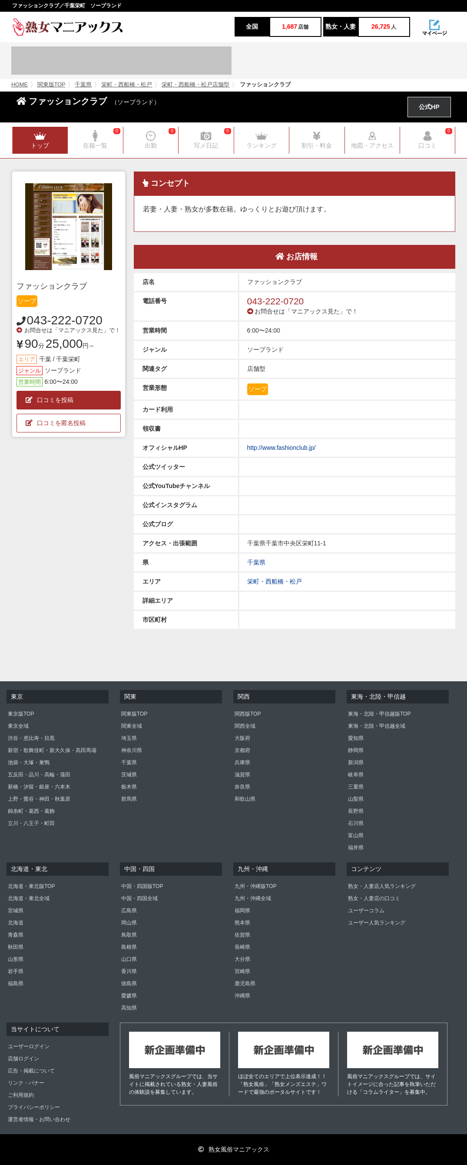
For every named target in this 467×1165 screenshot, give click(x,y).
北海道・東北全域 (29, 898)
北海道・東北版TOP (31, 886)
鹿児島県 (245, 983)
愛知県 (356, 738)
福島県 (15, 983)
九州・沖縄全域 (253, 898)
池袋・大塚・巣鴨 (29, 762)
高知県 (129, 1008)
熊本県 (242, 923)
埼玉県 (129, 738)
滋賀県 (242, 775)
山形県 (15, 959)
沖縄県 (242, 996)
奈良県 (242, 787)
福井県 (356, 848)
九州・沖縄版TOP (255, 886)
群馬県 (129, 799)
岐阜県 (356, 775)
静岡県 (356, 750)
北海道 (15, 923)
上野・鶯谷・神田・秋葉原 (39, 799)
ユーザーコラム (366, 911)
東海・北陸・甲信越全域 (376, 726)
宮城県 (15, 911)
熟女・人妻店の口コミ (374, 898)
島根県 (129, 947)
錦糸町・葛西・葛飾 (31, 811)
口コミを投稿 (49, 399)
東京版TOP (21, 714)
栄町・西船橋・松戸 (126, 85)
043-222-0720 (65, 320)
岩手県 (15, 971)
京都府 (242, 750)
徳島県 (129, 983)
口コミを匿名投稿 (56, 422)
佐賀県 (242, 935)
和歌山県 (245, 799)
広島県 (129, 911)
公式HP (429, 106)
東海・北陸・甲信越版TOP (379, 714)
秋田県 (15, 947)
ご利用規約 (21, 1095)
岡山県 (129, 923)
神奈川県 (131, 750)
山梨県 (356, 799)
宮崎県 (242, 971)
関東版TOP (51, 85)
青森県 (15, 935)
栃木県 (129, 787)
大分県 (242, 959)
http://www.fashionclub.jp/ (281, 447)
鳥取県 (129, 935)
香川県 (129, 971)
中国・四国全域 (139, 898)
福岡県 (242, 911)
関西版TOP (248, 714)
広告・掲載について (31, 1071)
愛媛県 (129, 996)
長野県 (356, 811)
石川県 (356, 823)
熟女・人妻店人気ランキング (382, 886)
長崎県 (242, 947)
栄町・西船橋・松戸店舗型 (195, 85)
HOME (19, 85)
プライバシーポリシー (34, 1107)
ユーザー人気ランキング (376, 923)
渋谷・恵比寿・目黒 (31, 738)
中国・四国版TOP (142, 886)
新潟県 (356, 762)
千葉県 (83, 85)
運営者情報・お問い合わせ (39, 1119)
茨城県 (129, 775)
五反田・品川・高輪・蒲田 (39, 775)
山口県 (129, 959)
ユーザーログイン (29, 1046)
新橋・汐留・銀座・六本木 (39, 787)
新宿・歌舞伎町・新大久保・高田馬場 (52, 750)
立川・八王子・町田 (31, 823)
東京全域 (18, 726)
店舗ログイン (23, 1059)
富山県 (356, 835)
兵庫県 (242, 762)
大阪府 (242, 738)
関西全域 (245, 726)
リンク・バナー (26, 1083)
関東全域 (131, 726)
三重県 (356, 787)
